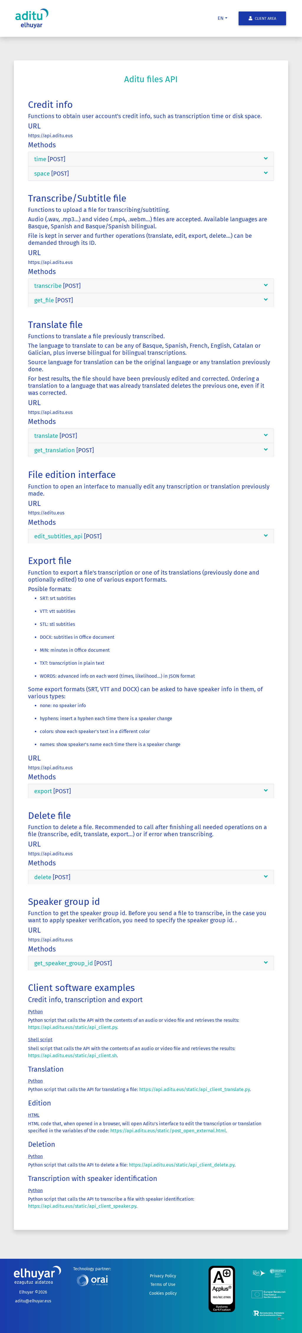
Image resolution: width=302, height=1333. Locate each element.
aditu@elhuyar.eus (33, 1301)
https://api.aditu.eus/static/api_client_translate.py (194, 1089)
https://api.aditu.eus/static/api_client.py (72, 1027)
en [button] (221, 18)
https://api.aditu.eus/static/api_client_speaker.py (82, 1206)
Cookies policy (163, 1293)
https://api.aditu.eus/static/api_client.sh (72, 1055)
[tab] (151, 159)
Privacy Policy (163, 1275)
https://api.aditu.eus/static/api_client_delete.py (181, 1165)
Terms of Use (162, 1284)
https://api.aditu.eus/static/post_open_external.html (168, 1131)
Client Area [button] (262, 18)
